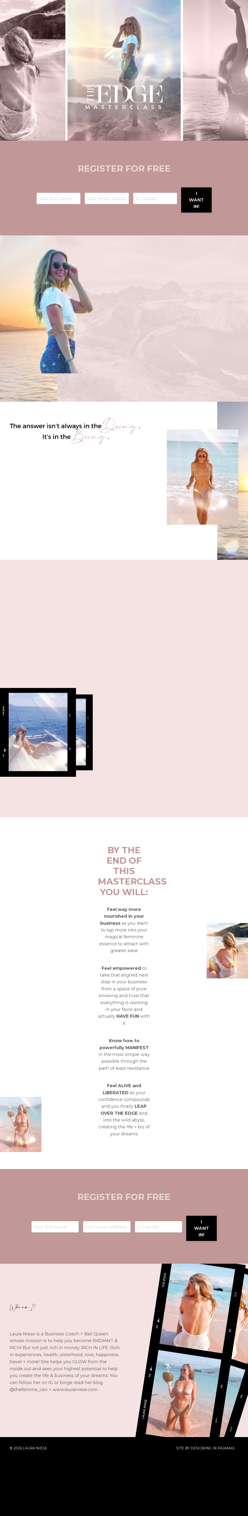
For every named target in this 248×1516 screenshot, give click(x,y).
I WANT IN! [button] (196, 200)
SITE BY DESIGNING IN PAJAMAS (205, 1505)
